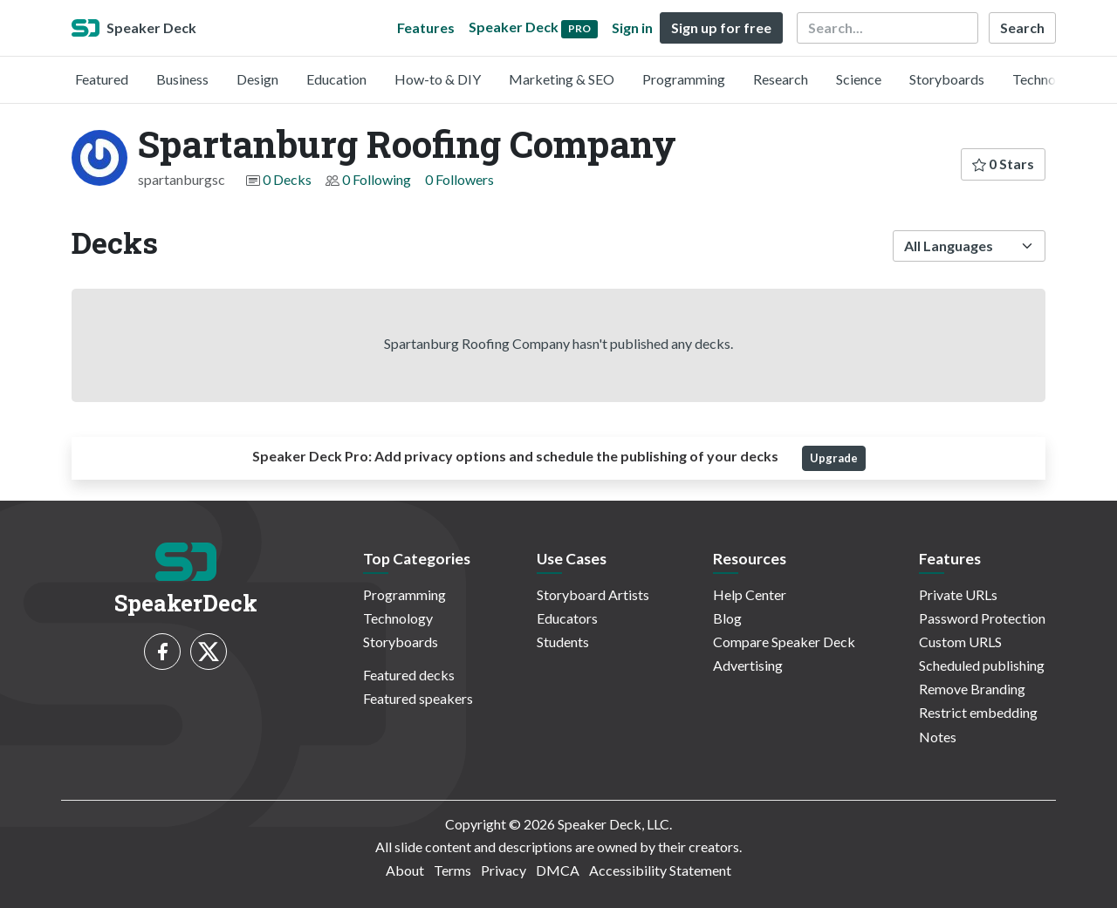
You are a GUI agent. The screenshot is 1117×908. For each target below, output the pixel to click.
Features (426, 27)
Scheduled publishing (982, 665)
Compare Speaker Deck (784, 641)
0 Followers (459, 179)
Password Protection (982, 618)
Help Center (749, 594)
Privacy (503, 870)
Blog (727, 618)
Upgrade (834, 458)
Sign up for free (721, 27)
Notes (937, 736)
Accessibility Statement (660, 870)
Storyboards (946, 79)
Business (182, 79)
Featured (101, 79)
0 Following (376, 179)
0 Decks (287, 179)
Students (563, 641)
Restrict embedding (978, 712)
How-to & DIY (437, 79)
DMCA (557, 870)
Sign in (632, 27)
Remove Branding (972, 688)
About (405, 870)
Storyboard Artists (593, 594)
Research (780, 79)
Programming (683, 79)
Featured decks (409, 674)
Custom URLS (960, 641)
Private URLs (958, 594)
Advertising (748, 665)
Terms (452, 870)
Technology (1047, 79)
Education (336, 79)
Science (858, 79)
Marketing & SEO (561, 79)
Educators (567, 618)
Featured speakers (418, 698)
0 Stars (1003, 163)
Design (257, 79)
